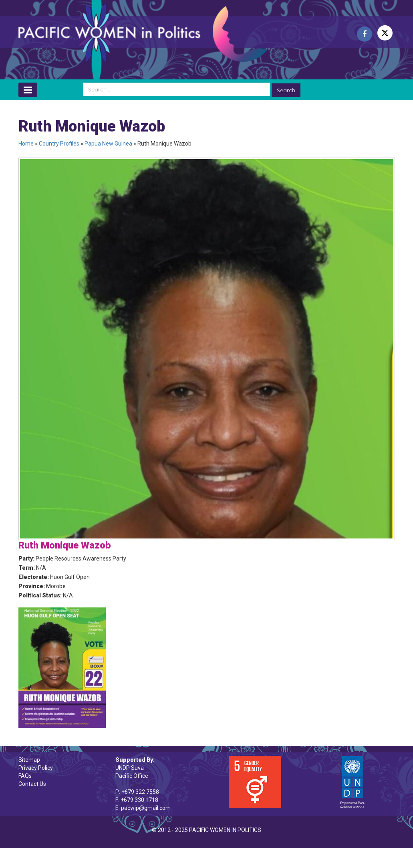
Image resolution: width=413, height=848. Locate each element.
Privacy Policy (35, 768)
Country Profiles (59, 143)
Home (26, 143)
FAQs (25, 776)
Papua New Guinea (108, 143)
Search (286, 90)
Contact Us (32, 784)
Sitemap (29, 760)
